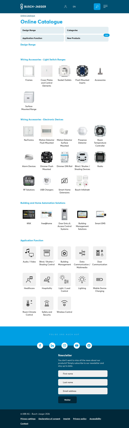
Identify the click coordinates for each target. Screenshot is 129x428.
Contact (24, 423)
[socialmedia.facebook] (40, 346)
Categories (72, 30)
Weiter (67, 400)
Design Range (29, 30)
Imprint (66, 418)
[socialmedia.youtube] (77, 346)
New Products (88, 37)
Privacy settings (27, 418)
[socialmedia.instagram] (64, 346)
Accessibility (95, 418)
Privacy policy (80, 418)
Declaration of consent (49, 418)
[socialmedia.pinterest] (89, 346)
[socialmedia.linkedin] (52, 346)
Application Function (32, 38)
